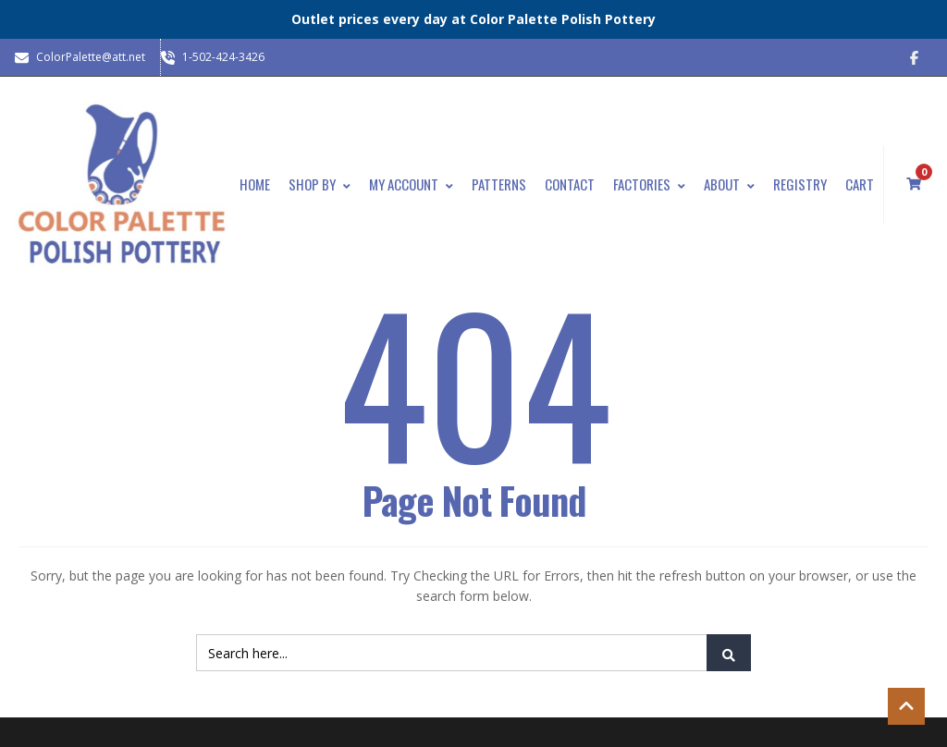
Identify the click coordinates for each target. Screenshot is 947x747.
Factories (649, 184)
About (729, 184)
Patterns (499, 184)
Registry (800, 184)
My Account (411, 184)
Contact (570, 184)
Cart (859, 184)
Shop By (320, 184)
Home (255, 184)
